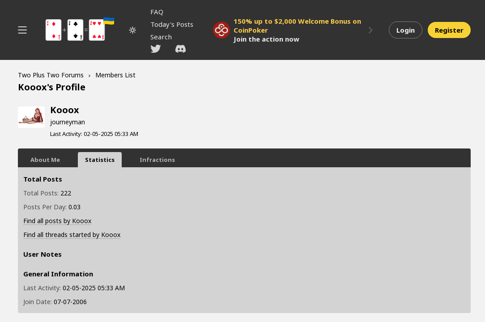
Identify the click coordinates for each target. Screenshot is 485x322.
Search (161, 36)
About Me (45, 160)
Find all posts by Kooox (57, 220)
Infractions (157, 160)
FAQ (156, 11)
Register (449, 29)
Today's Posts (171, 24)
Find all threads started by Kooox (71, 234)
